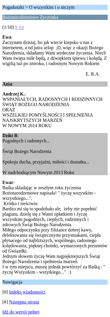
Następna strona (24, 301)
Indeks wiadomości (27, 291)
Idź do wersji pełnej (21, 311)
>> (21, 27)
